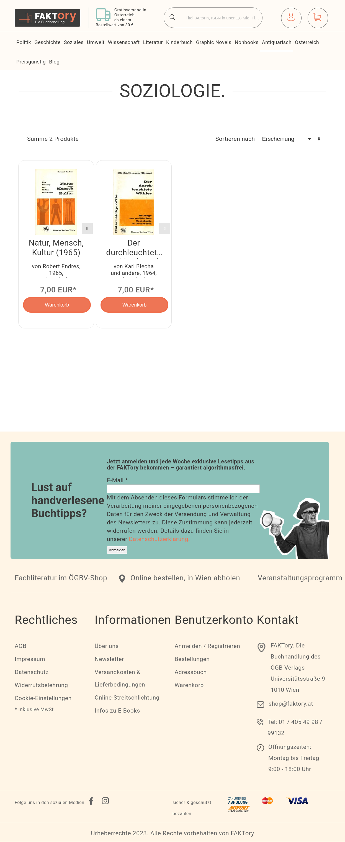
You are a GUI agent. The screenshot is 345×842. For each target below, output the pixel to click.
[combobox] (213, 18)
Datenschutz (32, 672)
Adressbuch (190, 672)
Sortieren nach (235, 139)
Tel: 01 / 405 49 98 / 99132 (294, 727)
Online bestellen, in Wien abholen (185, 578)
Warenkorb (189, 685)
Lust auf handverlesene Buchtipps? (67, 500)
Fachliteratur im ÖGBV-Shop (61, 578)
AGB (20, 646)
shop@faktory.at (291, 703)
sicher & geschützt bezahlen (191, 808)
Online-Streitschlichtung (127, 697)
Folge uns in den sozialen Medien (49, 802)
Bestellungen (192, 659)
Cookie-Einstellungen (43, 698)
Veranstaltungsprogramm (300, 578)
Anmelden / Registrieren (207, 646)
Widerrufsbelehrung (41, 685)
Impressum (30, 659)
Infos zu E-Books (117, 710)
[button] (87, 228)
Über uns (107, 646)
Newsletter (109, 659)
